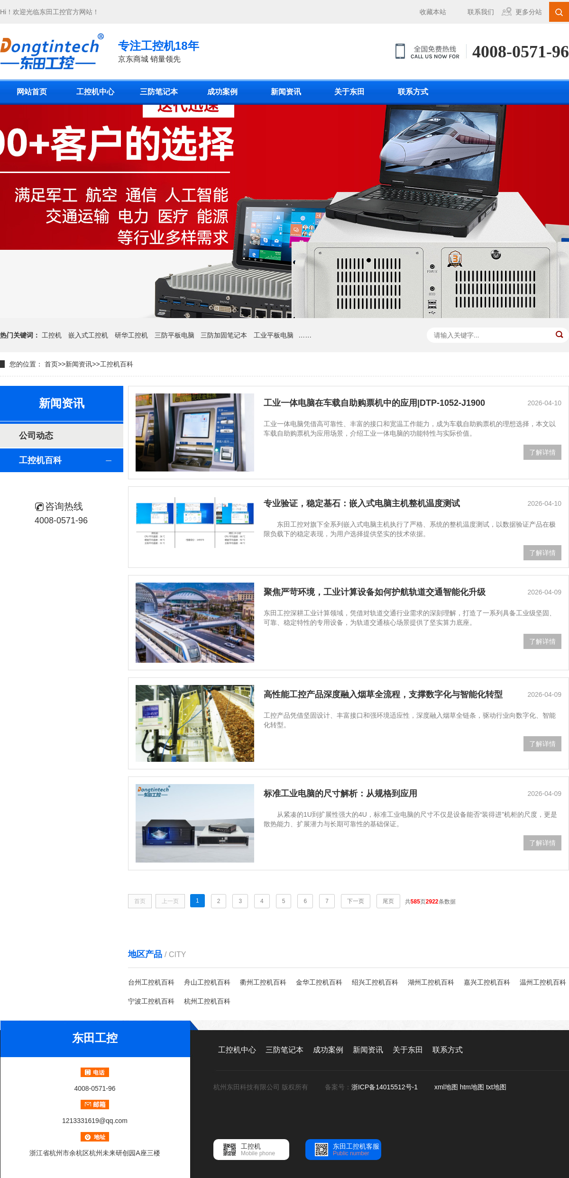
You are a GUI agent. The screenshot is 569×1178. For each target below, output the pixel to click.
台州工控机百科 (151, 982)
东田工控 (52, 12)
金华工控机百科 (319, 982)
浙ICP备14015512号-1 (385, 1087)
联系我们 (481, 12)
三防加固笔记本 (224, 335)
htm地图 (472, 1087)
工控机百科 (116, 364)
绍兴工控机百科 (375, 982)
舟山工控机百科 (207, 982)
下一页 (355, 901)
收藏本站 (433, 12)
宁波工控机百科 (151, 1001)
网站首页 (32, 92)
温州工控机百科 (543, 982)
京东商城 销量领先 (158, 50)
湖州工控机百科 (431, 982)
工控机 (52, 335)
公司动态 (36, 435)
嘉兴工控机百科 (487, 982)
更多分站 (528, 12)
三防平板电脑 (174, 335)
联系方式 (413, 92)
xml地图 (446, 1087)
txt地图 (496, 1087)
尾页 (388, 901)
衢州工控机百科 (263, 982)
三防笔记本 (159, 92)
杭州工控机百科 (207, 1001)
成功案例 (222, 92)
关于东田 (349, 92)
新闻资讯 (286, 92)
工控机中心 (95, 92)
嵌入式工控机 (88, 335)
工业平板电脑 (274, 335)
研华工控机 (131, 335)
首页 (51, 364)
